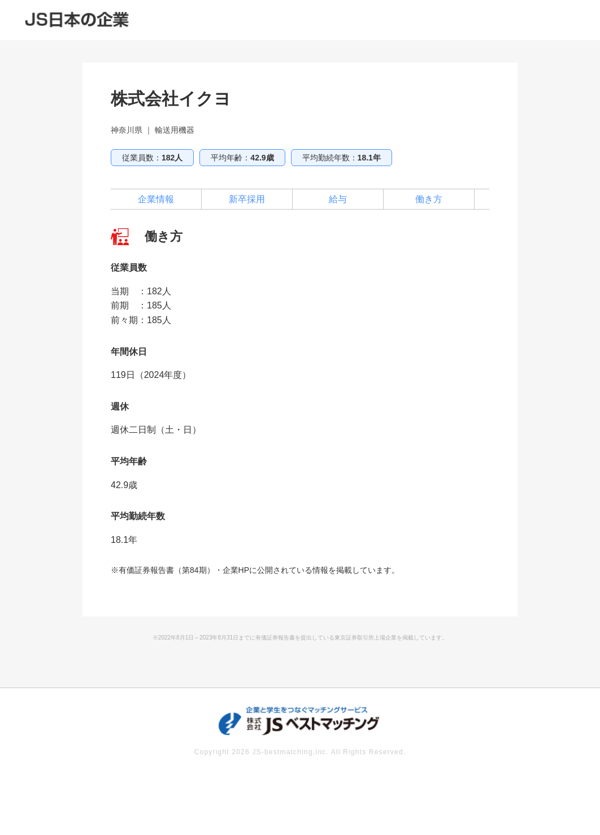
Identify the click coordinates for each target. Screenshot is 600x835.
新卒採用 (247, 199)
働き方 (428, 199)
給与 (338, 199)
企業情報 (156, 199)
